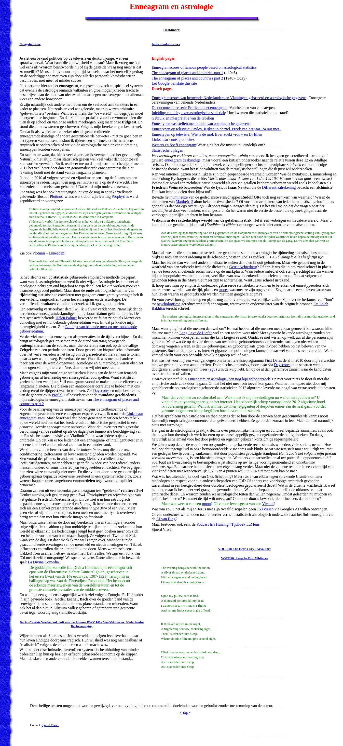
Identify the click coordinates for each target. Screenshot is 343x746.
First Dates (273, 360)
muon (206, 504)
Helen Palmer (66, 318)
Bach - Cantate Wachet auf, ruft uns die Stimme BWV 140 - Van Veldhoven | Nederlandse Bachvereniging (82, 624)
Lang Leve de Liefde (195, 333)
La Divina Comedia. (44, 562)
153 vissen (265, 509)
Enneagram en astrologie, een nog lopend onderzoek (229, 379)
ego (212, 369)
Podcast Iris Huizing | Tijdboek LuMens (227, 524)
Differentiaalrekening (279, 187)
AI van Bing (166, 519)
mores (223, 290)
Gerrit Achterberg (243, 267)
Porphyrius (120, 196)
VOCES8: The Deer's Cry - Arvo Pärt (244, 549)
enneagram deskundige (183, 160)
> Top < (185, 713)
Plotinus (56, 196)
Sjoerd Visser (50, 725)
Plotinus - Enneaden (48, 253)
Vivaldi (268, 504)
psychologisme (168, 304)
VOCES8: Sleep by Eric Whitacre (244, 558)
